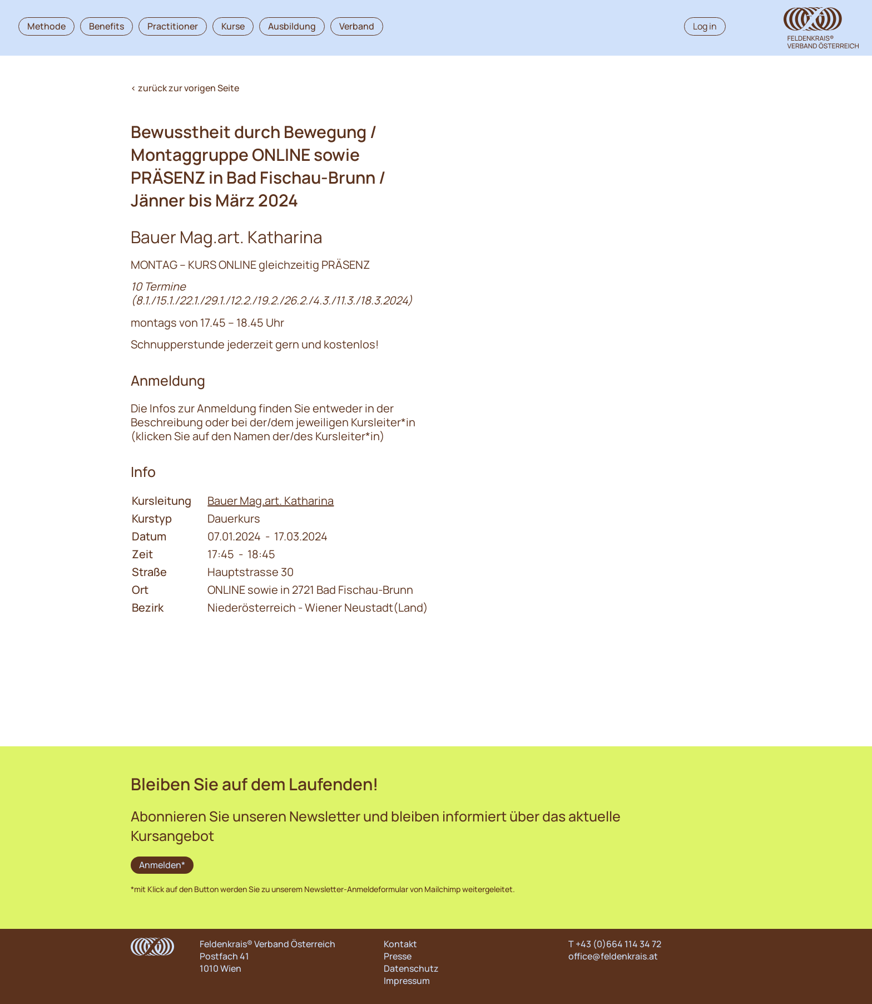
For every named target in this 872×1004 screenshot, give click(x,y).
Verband (356, 26)
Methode (46, 26)
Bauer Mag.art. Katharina (270, 500)
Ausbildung (292, 26)
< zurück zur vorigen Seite (185, 88)
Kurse (233, 26)
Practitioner (172, 26)
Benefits (106, 26)
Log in (705, 26)
